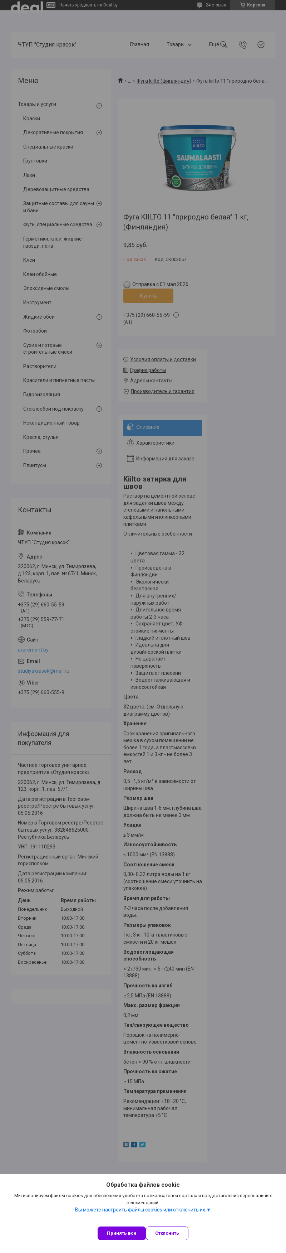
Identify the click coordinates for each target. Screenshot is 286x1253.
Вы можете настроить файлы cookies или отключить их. (140, 1210)
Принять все (122, 1233)
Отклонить (167, 1233)
